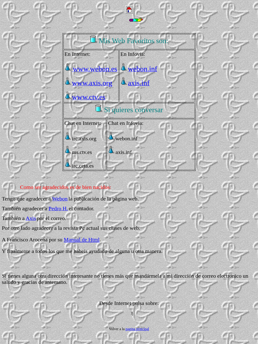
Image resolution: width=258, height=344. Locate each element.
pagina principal (137, 329)
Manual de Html (82, 240)
